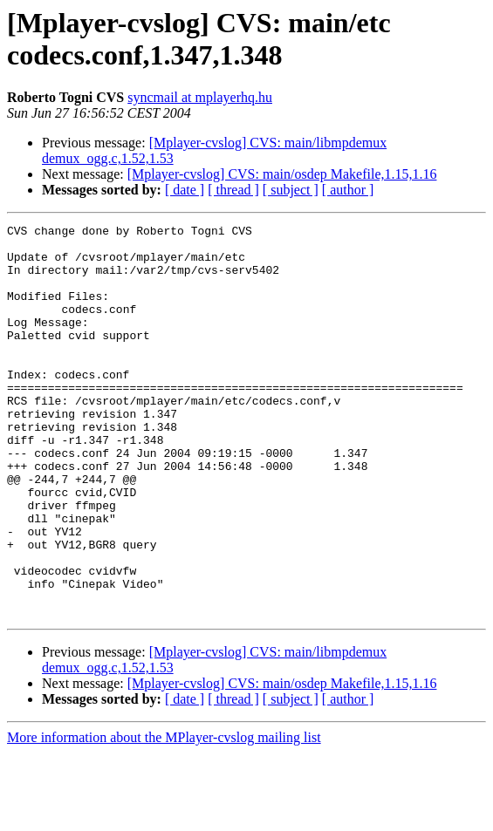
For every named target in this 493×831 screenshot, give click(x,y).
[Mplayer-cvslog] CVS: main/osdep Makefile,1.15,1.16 (282, 174)
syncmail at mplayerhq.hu (199, 97)
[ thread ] (233, 189)
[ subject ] (290, 189)
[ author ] (348, 189)
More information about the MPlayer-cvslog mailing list (164, 815)
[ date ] (184, 189)
